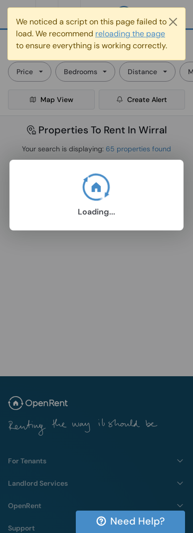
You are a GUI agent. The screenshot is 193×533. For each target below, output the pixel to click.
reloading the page (130, 33)
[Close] (173, 22)
